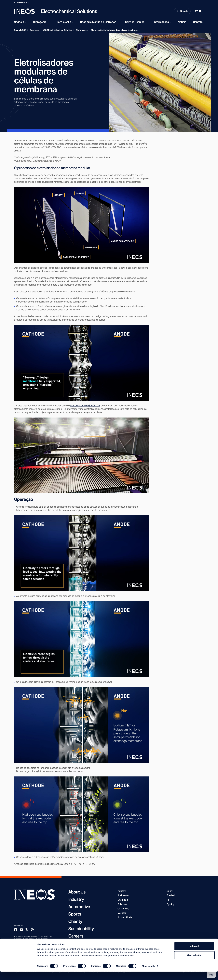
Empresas (34, 30)
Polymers (122, 904)
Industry (76, 899)
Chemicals (122, 900)
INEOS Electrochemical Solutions (57, 30)
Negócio (19, 22)
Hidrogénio (40, 22)
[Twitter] (27, 930)
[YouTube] (21, 930)
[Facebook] (15, 930)
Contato (198, 22)
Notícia (182, 22)
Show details (148, 974)
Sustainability (81, 929)
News (73, 943)
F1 (168, 900)
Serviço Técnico (134, 22)
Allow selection (194, 963)
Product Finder (125, 917)
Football (171, 895)
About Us (77, 892)
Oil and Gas (123, 909)
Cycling (170, 904)
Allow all (194, 954)
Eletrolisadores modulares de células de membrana (114, 30)
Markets (121, 913)
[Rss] (32, 930)
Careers (75, 936)
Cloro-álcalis (63, 22)
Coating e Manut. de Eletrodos (98, 22)
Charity (75, 921)
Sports (74, 914)
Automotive (79, 907)
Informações (161, 22)
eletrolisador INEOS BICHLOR (85, 406)
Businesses (123, 895)
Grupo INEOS (20, 30)
